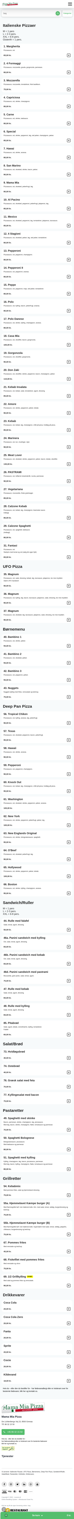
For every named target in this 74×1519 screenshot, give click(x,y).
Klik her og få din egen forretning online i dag (16, 1505)
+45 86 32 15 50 (13, 1432)
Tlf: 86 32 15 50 (8, 1424)
